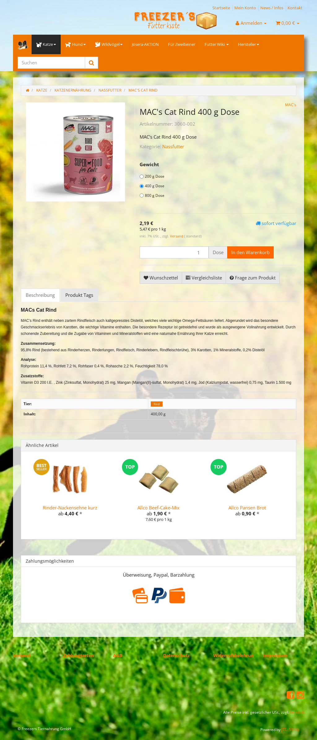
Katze (46, 44)
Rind (157, 404)
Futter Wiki (217, 44)
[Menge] (174, 252)
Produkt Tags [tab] (79, 295)
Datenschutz (176, 655)
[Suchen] (51, 63)
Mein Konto (245, 8)
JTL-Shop (290, 729)
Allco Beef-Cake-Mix (158, 507)
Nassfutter (173, 146)
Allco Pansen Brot (247, 507)
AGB (117, 655)
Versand (177, 236)
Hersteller (248, 44)
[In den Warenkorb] (250, 252)
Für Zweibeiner (181, 44)
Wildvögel (109, 44)
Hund (75, 44)
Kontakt (295, 8)
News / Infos (271, 8)
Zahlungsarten (78, 655)
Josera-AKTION (145, 44)
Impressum (275, 655)
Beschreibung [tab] (40, 295)
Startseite (221, 8)
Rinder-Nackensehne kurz (70, 507)
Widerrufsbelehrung (234, 655)
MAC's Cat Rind (143, 90)
